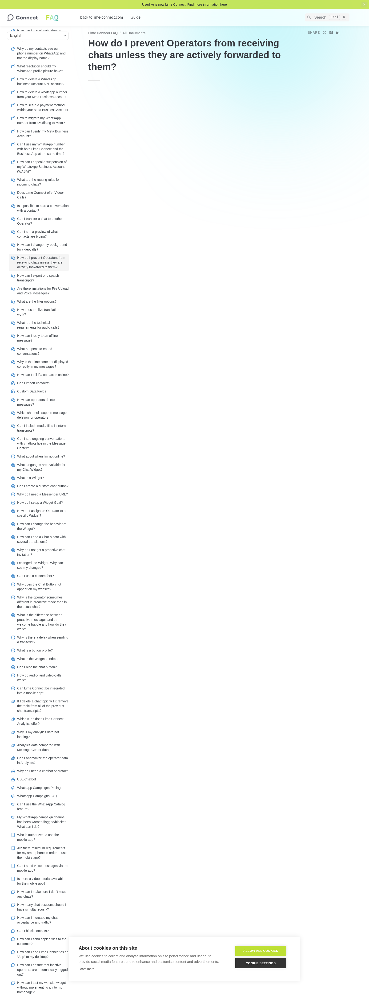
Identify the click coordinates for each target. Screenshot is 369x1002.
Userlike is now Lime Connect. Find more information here (184, 4)
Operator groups (208, 161)
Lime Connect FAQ (103, 33)
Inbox (172, 917)
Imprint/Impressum (188, 990)
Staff (252, 762)
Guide (135, 17)
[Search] (327, 17)
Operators (134, 483)
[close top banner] (364, 4)
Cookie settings (262, 963)
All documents (133, 33)
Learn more (86, 969)
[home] (40, 17)
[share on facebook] (331, 32)
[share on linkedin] (338, 32)
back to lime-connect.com (101, 17)
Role (156, 135)
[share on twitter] (324, 32)
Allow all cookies (262, 951)
